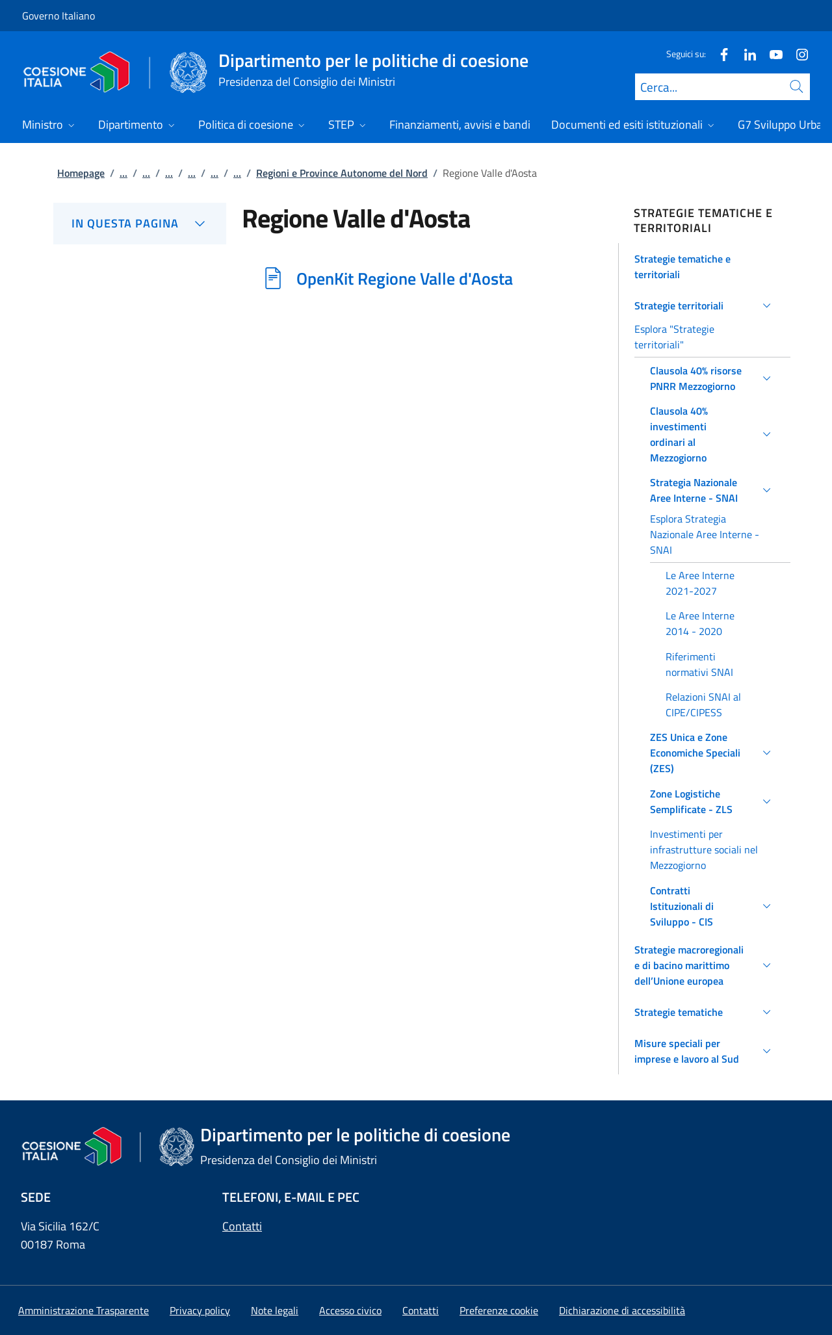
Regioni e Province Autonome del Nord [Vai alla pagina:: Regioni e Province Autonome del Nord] (342, 173)
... (123, 173)
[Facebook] (719, 53)
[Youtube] (771, 53)
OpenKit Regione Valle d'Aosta (404, 278)
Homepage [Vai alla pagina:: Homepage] (81, 173)
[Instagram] (797, 53)
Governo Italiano (58, 15)
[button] (705, 266)
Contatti (242, 1226)
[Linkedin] (745, 53)
